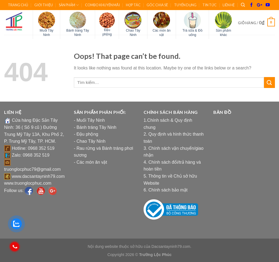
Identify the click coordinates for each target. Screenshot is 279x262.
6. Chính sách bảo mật (165, 190)
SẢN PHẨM (69, 5)
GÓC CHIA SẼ (157, 5)
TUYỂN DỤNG (185, 5)
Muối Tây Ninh (46, 33)
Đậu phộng (107, 32)
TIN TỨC (209, 5)
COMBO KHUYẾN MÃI (102, 5)
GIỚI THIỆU (43, 5)
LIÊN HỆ (229, 5)
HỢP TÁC (133, 5)
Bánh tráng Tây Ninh (77, 33)
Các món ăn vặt (162, 33)
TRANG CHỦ (18, 5)
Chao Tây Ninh (133, 33)
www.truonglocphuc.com (27, 183)
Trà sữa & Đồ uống (192, 33)
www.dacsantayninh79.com (38, 176)
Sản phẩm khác (223, 33)
